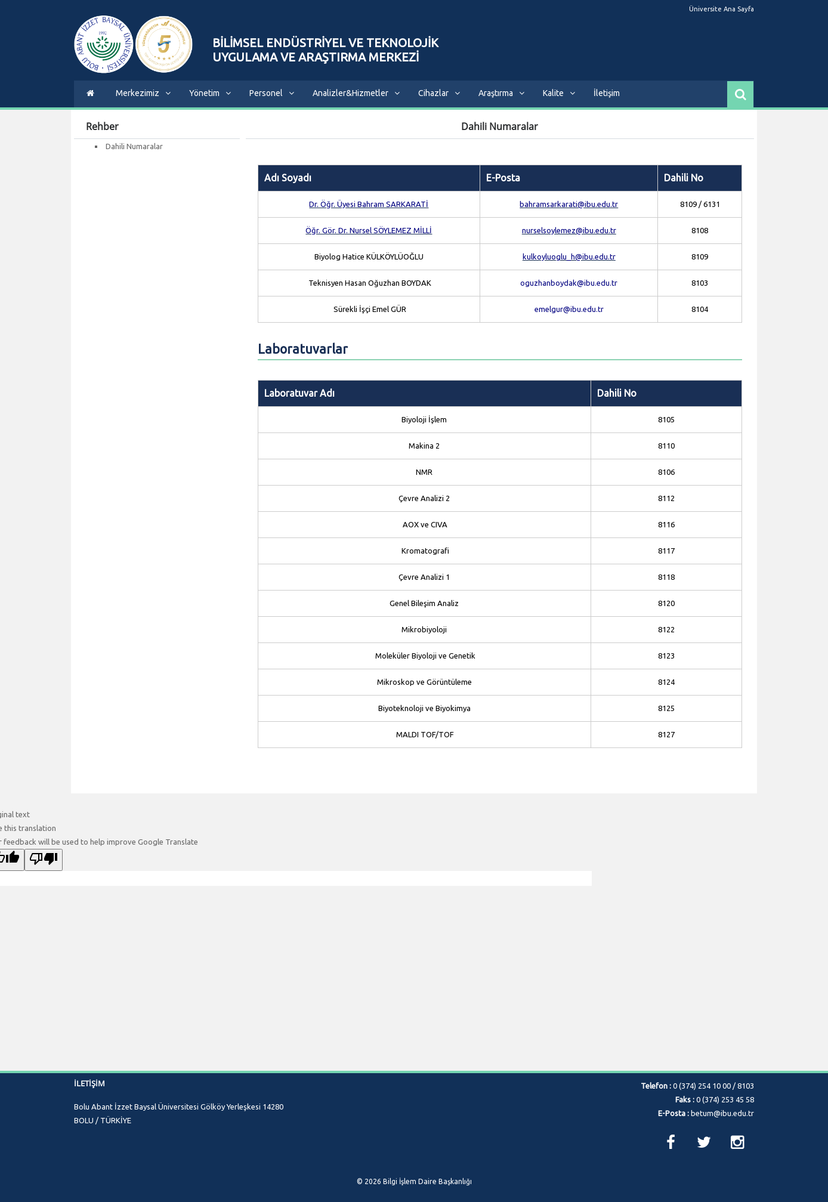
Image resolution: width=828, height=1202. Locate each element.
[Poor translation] (43, 860)
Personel (271, 93)
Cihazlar (439, 93)
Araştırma (501, 93)
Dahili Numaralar (134, 146)
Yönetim (210, 93)
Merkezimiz (143, 93)
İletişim (607, 93)
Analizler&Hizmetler (356, 93)
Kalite (559, 93)
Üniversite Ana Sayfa (722, 9)
